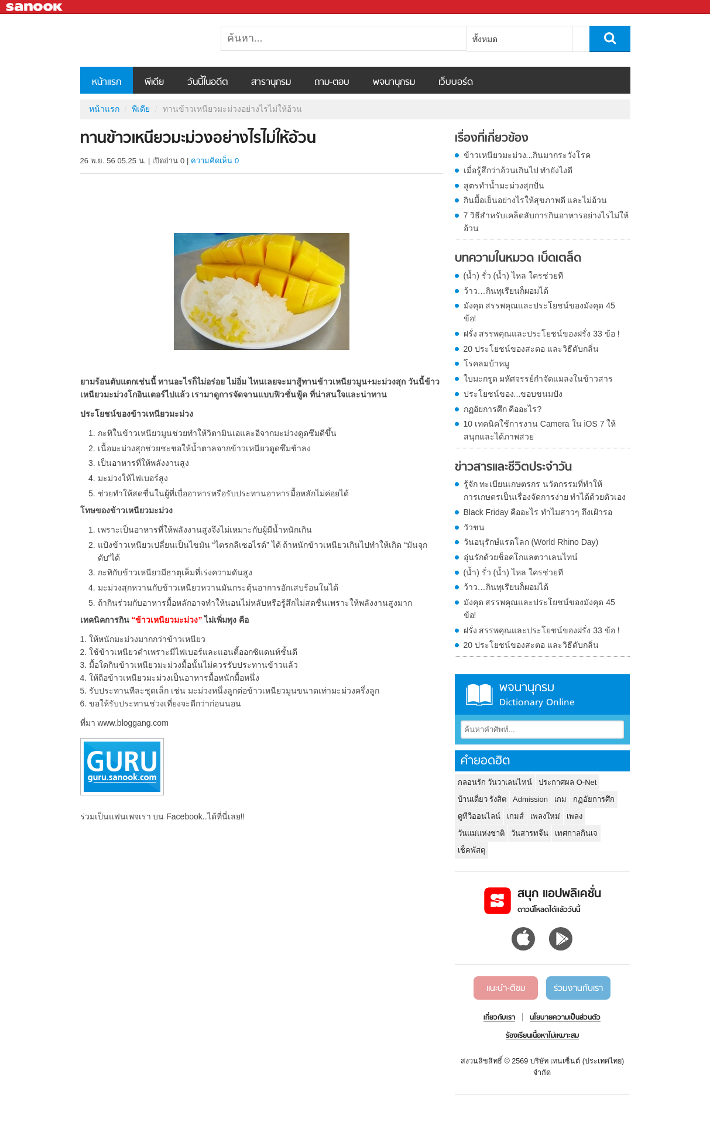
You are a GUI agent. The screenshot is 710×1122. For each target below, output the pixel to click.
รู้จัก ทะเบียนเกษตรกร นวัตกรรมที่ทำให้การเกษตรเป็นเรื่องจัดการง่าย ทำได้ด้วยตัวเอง (545, 490)
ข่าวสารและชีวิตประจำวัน (513, 467)
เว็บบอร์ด (455, 82)
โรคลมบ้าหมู (486, 363)
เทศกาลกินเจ (576, 833)
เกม (560, 799)
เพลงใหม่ (545, 816)
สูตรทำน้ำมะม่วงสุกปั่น (504, 185)
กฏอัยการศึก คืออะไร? (503, 409)
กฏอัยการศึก (594, 799)
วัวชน (474, 527)
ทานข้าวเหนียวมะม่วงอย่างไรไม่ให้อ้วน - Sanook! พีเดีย (141, 40)
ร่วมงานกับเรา (578, 989)
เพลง (574, 816)
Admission (530, 799)
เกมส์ (515, 816)
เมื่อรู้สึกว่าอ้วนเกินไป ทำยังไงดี (518, 170)
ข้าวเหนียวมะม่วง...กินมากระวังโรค (527, 155)
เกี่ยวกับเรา (499, 1018)
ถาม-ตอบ (331, 82)
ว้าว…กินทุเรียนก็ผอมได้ (506, 291)
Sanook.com (35, 7)
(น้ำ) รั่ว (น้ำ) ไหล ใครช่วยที (513, 275)
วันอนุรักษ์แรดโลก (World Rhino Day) (531, 542)
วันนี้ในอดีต (207, 82)
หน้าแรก (106, 82)
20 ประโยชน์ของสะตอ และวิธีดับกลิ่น (531, 349)
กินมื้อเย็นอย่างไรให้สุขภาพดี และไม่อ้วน (536, 200)
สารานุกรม (271, 82)
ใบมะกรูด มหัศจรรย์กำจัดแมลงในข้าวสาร (538, 378)
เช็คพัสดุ (471, 850)
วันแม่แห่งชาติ (481, 833)
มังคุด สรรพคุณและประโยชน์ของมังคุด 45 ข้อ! (539, 312)
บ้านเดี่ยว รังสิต (482, 799)
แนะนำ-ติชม (506, 989)
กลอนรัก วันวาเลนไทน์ (495, 782)
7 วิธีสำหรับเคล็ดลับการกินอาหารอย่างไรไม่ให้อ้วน (546, 222)
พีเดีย (154, 82)
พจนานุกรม (394, 82)
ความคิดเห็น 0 (215, 160)
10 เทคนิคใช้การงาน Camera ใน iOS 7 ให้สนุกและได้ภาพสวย (540, 430)
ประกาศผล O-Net (567, 782)
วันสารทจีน (529, 833)
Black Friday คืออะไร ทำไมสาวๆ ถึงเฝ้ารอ (538, 512)
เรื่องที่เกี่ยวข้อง (492, 138)
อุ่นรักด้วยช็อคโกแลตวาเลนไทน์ (521, 557)
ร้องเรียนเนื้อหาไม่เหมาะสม (542, 1036)
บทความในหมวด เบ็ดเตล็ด (518, 258)
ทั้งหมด (485, 39)
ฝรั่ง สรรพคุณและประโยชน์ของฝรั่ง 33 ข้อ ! (542, 333)
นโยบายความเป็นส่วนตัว (565, 1018)
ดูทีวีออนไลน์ (479, 816)
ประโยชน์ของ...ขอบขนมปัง (513, 394)
